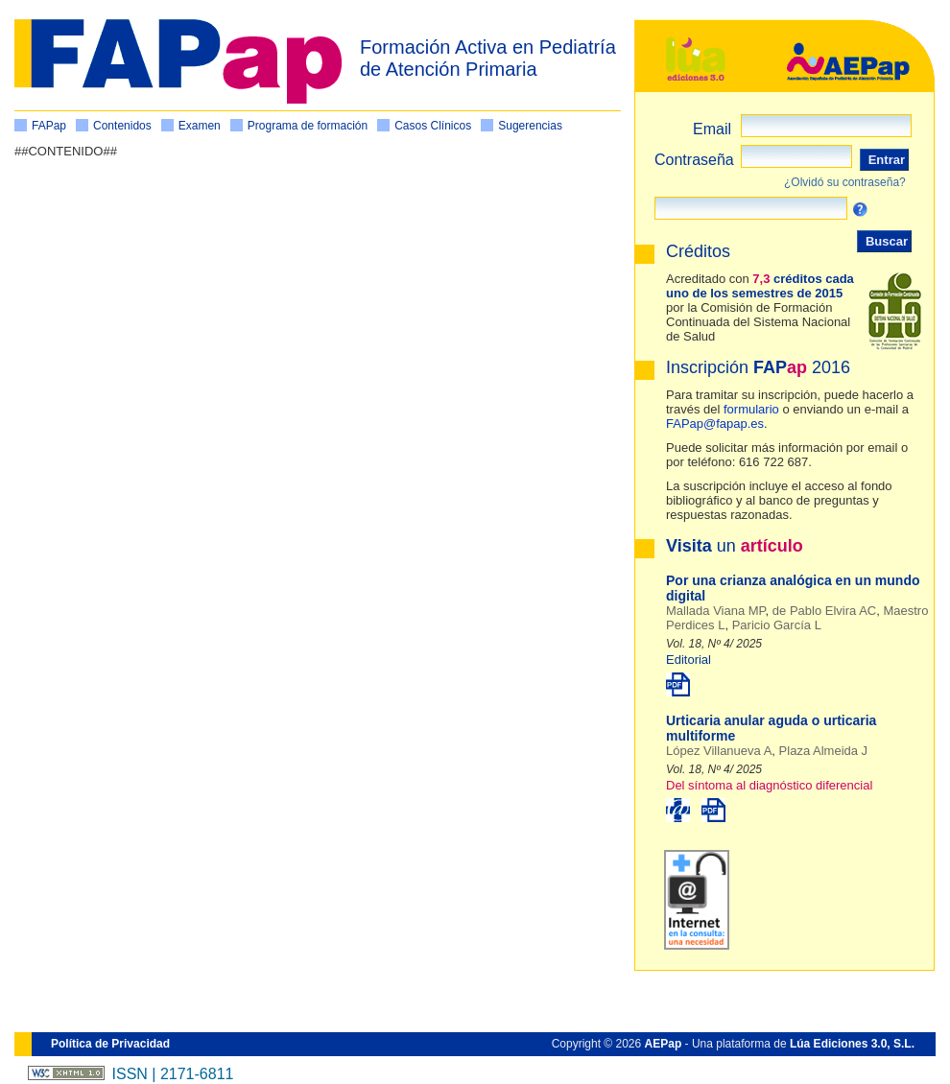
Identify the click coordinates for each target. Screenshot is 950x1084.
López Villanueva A (719, 750)
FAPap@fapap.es (715, 423)
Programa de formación (308, 125)
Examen (199, 125)
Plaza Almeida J (823, 750)
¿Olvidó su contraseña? (845, 182)
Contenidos (122, 125)
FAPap (49, 125)
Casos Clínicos (432, 125)
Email (712, 129)
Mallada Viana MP (716, 610)
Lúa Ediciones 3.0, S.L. (852, 1043)
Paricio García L (776, 625)
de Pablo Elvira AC (824, 610)
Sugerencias (530, 125)
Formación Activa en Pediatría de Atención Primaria (488, 58)
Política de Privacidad (110, 1043)
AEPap (663, 1043)
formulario (751, 409)
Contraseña (694, 160)
